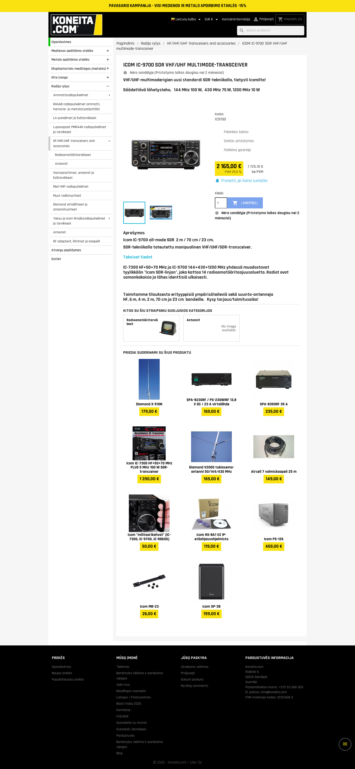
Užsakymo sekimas (195, 666)
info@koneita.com (274, 692)
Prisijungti (188, 673)
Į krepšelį (245, 203)
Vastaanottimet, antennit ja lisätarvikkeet (73, 175)
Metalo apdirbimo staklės (70, 59)
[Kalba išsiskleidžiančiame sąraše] (186, 19)
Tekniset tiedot (137, 257)
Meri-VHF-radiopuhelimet (71, 186)
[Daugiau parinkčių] (345, 744)
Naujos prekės (62, 673)
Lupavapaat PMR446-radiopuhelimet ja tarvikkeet (79, 129)
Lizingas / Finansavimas (133, 697)
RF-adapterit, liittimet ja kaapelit (76, 241)
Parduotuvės (125, 735)
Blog (119, 753)
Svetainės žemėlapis (131, 729)
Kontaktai (123, 710)
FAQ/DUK (122, 716)
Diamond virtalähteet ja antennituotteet (70, 207)
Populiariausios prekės (68, 679)
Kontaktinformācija (236, 19)
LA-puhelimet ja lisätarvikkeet (74, 118)
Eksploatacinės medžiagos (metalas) (78, 68)
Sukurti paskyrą (192, 679)
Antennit (61, 163)
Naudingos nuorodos (131, 691)
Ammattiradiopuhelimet (70, 95)
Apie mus (123, 684)
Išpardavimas (61, 42)
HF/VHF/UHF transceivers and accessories (74, 143)
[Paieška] (270, 31)
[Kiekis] (221, 203)
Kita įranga (59, 77)
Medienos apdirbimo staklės (72, 50)
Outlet (56, 259)
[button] (241, 181)
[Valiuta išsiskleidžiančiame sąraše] (212, 19)
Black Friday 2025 (128, 703)
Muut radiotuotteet (67, 195)
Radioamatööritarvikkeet (73, 155)
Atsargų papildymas (66, 250)
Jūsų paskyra (194, 657)
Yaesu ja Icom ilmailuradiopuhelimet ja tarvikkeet (79, 221)
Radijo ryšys (60, 86)
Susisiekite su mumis (131, 722)
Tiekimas (122, 666)
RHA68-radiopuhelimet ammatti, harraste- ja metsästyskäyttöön (76, 107)
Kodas (219, 114)
